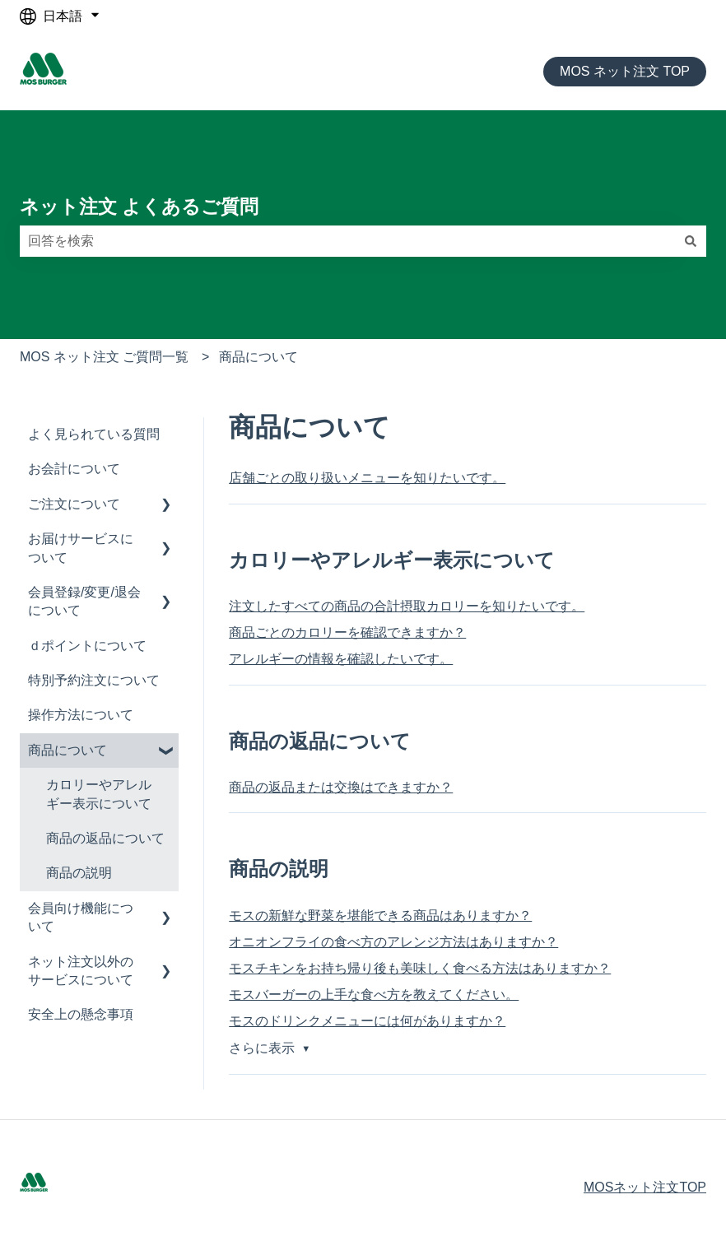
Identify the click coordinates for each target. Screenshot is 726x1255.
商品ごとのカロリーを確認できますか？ (347, 632)
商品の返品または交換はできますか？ (341, 787)
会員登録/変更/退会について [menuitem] (84, 601)
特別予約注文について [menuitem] (94, 680)
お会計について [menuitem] (74, 469)
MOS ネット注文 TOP (625, 71)
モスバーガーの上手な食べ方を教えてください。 (374, 995)
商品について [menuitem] (67, 750)
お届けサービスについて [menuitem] (80, 548)
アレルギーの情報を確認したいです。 (341, 659)
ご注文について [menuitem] (74, 504)
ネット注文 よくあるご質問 (139, 206)
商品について (258, 357)
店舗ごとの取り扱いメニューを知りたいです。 (367, 478)
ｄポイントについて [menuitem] (87, 646)
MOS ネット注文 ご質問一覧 (104, 357)
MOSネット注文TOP (645, 1187)
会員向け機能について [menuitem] (80, 917)
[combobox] (347, 241)
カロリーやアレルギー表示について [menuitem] (98, 794)
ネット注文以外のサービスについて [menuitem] (80, 971)
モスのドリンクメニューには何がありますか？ (367, 1021)
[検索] (690, 241)
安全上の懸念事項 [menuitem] (80, 1014)
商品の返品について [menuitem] (105, 838)
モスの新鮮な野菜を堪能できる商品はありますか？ (380, 916)
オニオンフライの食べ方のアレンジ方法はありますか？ (393, 942)
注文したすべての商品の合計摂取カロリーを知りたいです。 (406, 606)
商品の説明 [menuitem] (79, 873)
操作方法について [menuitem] (80, 715)
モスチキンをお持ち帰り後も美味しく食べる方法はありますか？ (420, 968)
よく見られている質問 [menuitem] (94, 434)
